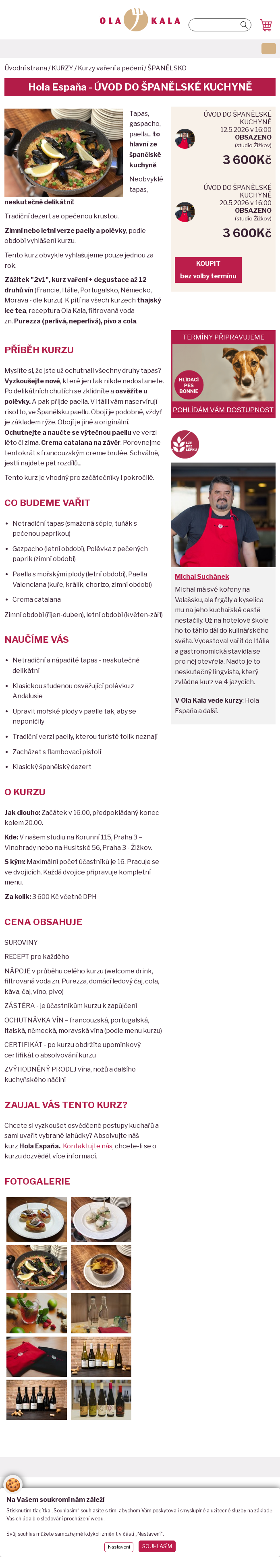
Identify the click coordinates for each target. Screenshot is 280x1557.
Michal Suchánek (202, 576)
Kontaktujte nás (87, 1146)
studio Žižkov (253, 145)
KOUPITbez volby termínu (208, 270)
